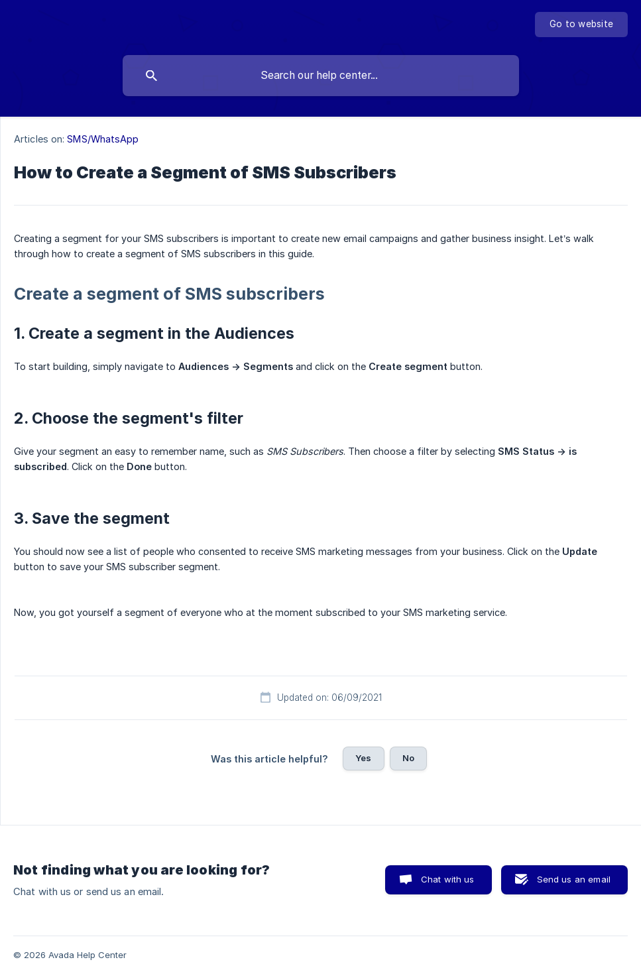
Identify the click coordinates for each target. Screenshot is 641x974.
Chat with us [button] (448, 879)
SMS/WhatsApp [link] (103, 139)
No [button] (408, 758)
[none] (581, 24)
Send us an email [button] (574, 879)
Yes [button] (363, 758)
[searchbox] (321, 75)
